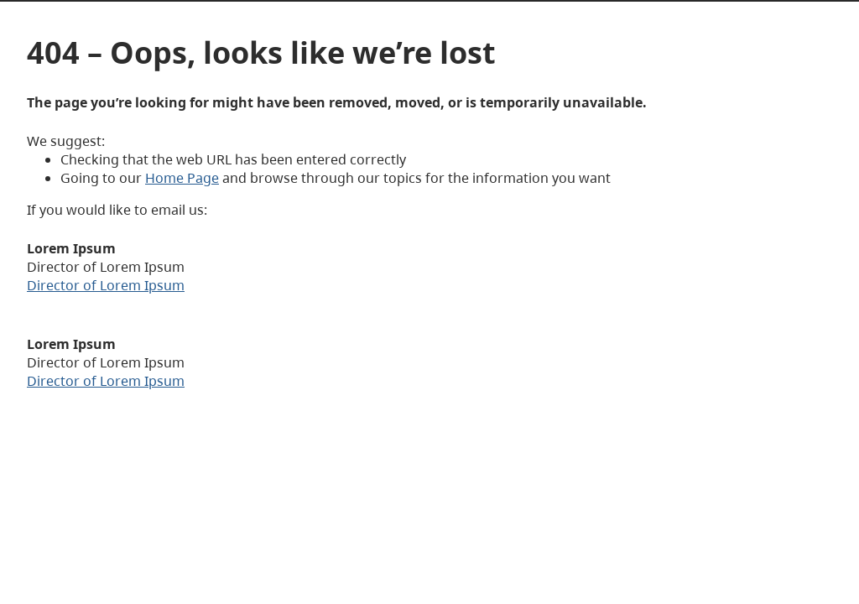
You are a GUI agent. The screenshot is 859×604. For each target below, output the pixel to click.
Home (164, 178)
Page (201, 178)
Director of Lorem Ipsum (106, 285)
